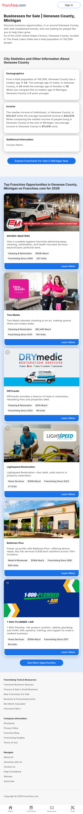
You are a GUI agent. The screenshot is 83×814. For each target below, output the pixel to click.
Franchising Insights (14, 737)
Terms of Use (11, 742)
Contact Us (9, 766)
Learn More (68, 266)
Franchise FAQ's (12, 708)
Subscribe (9, 781)
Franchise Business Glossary (19, 684)
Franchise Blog (11, 733)
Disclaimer (9, 723)
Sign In (69, 5)
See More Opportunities (41, 662)
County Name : (15, 144)
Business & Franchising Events (20, 699)
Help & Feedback (13, 771)
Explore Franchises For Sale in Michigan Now (41, 160)
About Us (8, 757)
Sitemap (8, 776)
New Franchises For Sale (17, 694)
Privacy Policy (11, 728)
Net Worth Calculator (15, 704)
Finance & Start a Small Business (21, 689)
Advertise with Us (13, 762)
